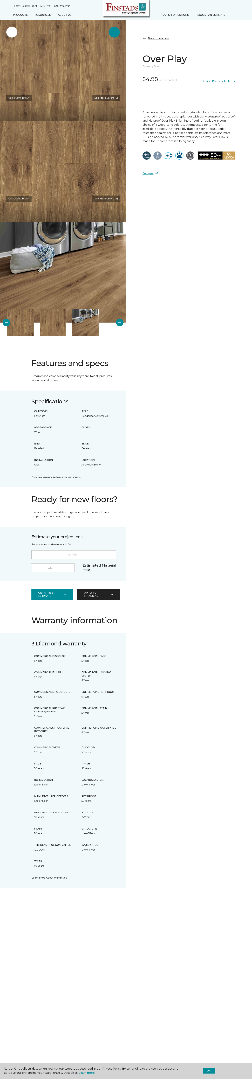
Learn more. (87, 1072)
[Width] (53, 567)
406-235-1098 (62, 6)
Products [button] (20, 14)
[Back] (6, 322)
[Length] (73, 554)
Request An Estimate (210, 14)
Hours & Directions (175, 14)
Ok (208, 1070)
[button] (232, 15)
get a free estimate (52, 594)
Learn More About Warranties (49, 877)
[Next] (120, 322)
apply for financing (98, 594)
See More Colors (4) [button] (106, 97)
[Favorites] (236, 15)
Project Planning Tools (219, 81)
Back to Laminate (155, 38)
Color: (19, 97)
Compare (150, 173)
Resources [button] (43, 14)
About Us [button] (64, 14)
